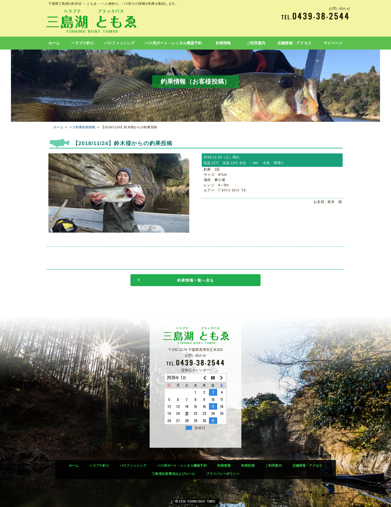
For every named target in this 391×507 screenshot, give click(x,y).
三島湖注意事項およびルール (173, 474)
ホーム (54, 43)
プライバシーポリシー (222, 474)
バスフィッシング (119, 43)
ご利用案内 (255, 43)
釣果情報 (223, 43)
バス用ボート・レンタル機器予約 (173, 43)
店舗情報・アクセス (294, 43)
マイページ (332, 43)
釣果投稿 (248, 465)
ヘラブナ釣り (82, 43)
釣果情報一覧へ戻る (195, 280)
